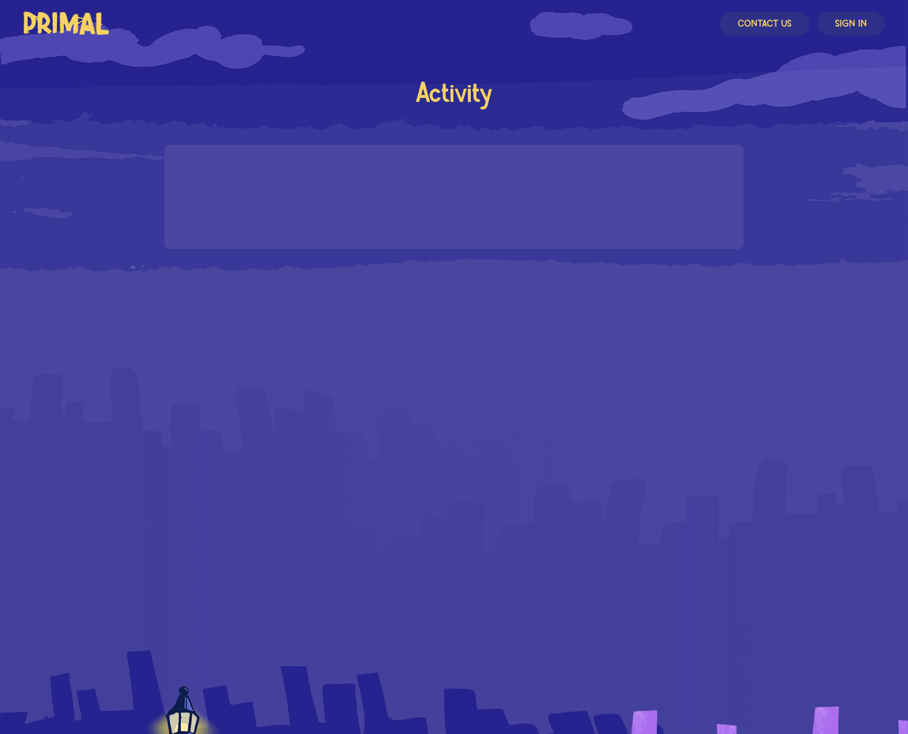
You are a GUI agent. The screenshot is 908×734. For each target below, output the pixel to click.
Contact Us (765, 24)
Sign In (851, 24)
